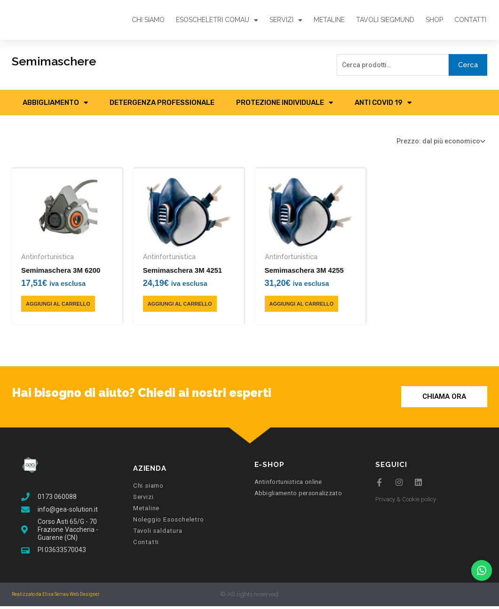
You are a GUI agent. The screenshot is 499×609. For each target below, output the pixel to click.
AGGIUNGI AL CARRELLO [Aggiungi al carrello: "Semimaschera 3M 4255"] (301, 306)
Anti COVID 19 (383, 104)
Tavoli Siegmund (385, 20)
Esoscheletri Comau (217, 20)
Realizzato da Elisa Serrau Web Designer (56, 597)
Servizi (285, 20)
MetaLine (329, 20)
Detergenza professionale (162, 104)
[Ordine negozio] (435, 143)
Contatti (470, 20)
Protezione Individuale (284, 104)
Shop (434, 20)
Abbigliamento (55, 104)
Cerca (468, 65)
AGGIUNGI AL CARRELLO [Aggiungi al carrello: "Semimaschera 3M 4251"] (180, 306)
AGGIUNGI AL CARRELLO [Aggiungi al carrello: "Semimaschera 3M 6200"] (58, 306)
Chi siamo (148, 20)
